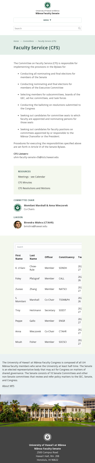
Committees (28, 41)
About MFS (8, 386)
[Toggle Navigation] (47, 20)
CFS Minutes (25, 182)
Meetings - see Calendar (31, 176)
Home (16, 41)
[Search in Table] (55, 247)
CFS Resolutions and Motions (34, 188)
